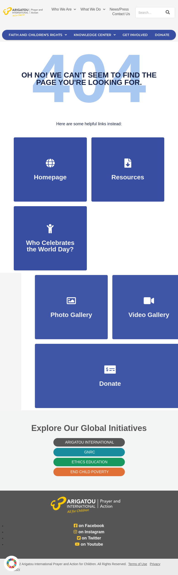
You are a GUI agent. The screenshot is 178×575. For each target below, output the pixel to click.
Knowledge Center (95, 35)
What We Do (92, 9)
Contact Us (121, 14)
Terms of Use (137, 564)
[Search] (167, 12)
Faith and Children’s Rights (38, 35)
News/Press (119, 9)
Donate (162, 35)
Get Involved (135, 35)
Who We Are (64, 9)
